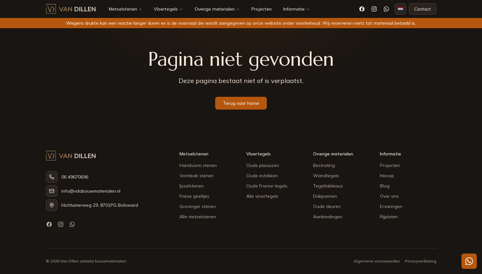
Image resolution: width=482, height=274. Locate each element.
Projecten (261, 9)
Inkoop (387, 176)
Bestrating (324, 165)
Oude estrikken (262, 176)
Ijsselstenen (192, 186)
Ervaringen (391, 206)
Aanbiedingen (327, 217)
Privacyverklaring (420, 261)
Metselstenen (123, 9)
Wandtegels (326, 176)
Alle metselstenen (198, 217)
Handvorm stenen (198, 165)
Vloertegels (166, 9)
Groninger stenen (198, 206)
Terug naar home (241, 103)
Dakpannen (325, 196)
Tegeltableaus (328, 186)
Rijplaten (389, 217)
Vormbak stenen (197, 176)
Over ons (389, 196)
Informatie (296, 9)
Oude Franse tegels (266, 186)
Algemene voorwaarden (377, 261)
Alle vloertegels (262, 196)
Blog (385, 186)
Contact (422, 9)
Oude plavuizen (262, 165)
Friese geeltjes (194, 196)
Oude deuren (327, 206)
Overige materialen (215, 9)
